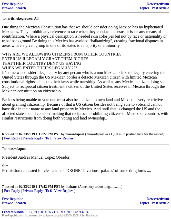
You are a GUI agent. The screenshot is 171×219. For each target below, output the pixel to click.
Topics (144, 8)
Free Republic (12, 4)
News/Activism (158, 4)
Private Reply (33, 138)
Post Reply (12, 138)
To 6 (48, 191)
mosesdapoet (74, 134)
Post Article (160, 8)
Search (21, 8)
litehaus (71, 187)
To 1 (48, 138)
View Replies (63, 138)
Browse (7, 8)
